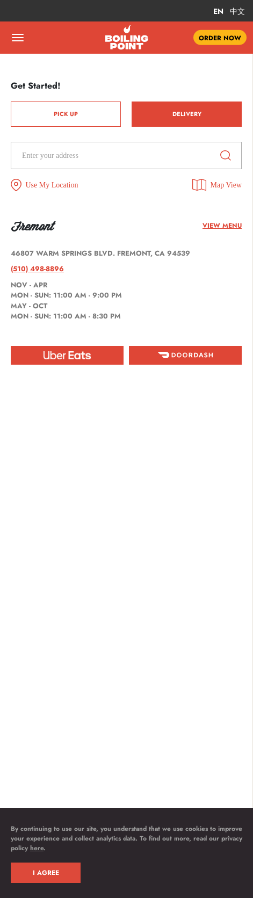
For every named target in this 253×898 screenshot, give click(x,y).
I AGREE (46, 873)
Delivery (186, 114)
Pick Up (66, 114)
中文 (237, 11)
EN (218, 11)
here (37, 848)
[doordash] (185, 355)
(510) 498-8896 (37, 269)
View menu (222, 225)
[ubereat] (67, 355)
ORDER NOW (220, 37)
